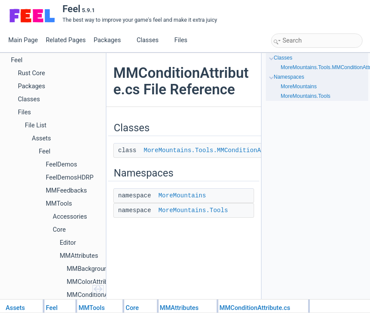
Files (184, 40)
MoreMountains (182, 195)
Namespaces (289, 77)
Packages (111, 40)
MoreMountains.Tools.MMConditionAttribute (217, 150)
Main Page (23, 40)
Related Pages (66, 40)
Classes (150, 40)
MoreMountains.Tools (193, 210)
